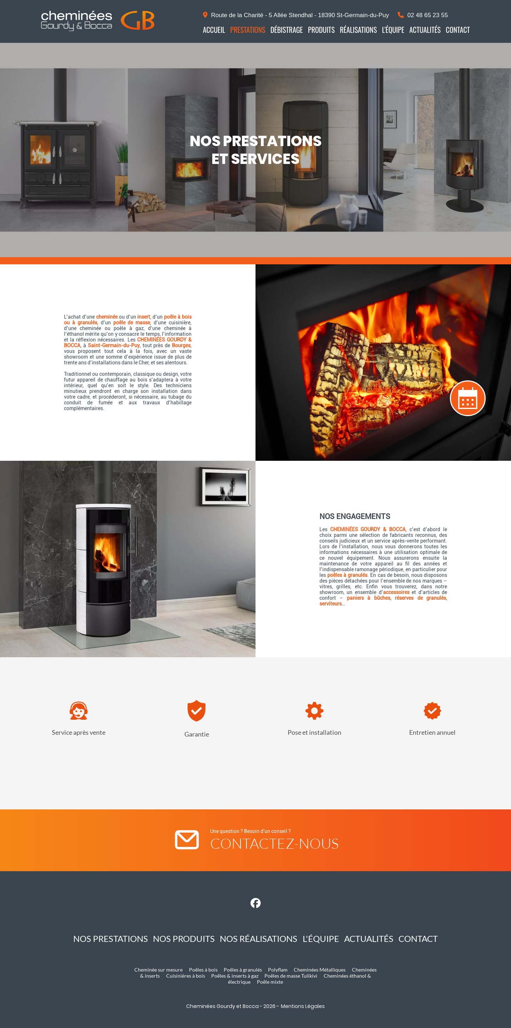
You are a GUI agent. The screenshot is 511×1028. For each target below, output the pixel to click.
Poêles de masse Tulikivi (290, 976)
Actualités (425, 29)
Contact (458, 29)
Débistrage (287, 29)
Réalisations (358, 29)
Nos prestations (110, 938)
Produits (321, 29)
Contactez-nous (274, 843)
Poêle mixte (270, 982)
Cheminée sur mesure (158, 970)
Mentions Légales (303, 1006)
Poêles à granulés (243, 970)
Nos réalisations (258, 938)
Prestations (247, 29)
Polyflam (278, 970)
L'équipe (393, 29)
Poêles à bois (203, 970)
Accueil (214, 29)
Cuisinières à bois (185, 976)
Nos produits (184, 938)
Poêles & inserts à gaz (234, 976)
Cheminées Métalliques (320, 970)
